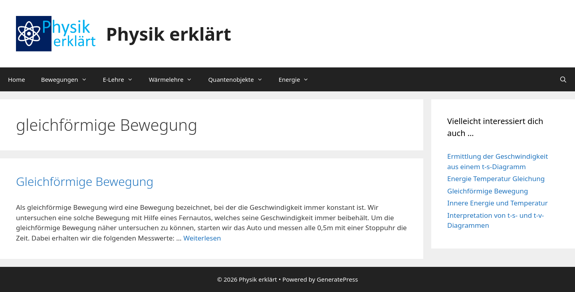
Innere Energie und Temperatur (497, 202)
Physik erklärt (168, 34)
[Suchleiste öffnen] (563, 79)
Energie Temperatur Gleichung (496, 178)
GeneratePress (337, 279)
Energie (298, 79)
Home (16, 79)
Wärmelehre (174, 79)
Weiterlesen (202, 238)
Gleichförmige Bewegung (84, 181)
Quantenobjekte (239, 79)
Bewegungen (68, 79)
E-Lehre (122, 79)
